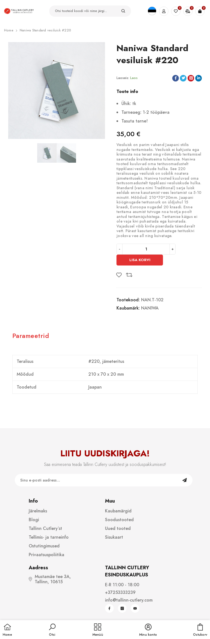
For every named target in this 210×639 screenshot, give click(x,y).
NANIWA (150, 308)
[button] (52, 630)
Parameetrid (30, 335)
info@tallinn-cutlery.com (129, 600)
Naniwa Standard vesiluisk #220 (45, 30)
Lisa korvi (139, 259)
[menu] (97, 630)
